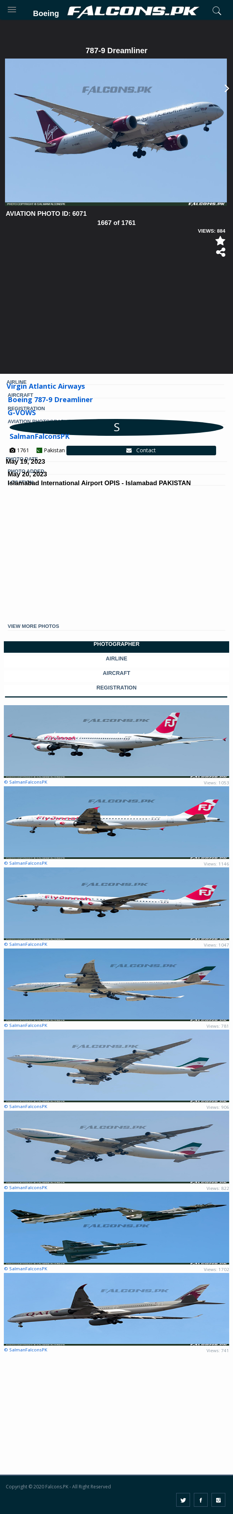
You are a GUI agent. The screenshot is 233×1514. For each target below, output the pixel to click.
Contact (141, 450)
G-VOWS (22, 412)
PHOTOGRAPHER (117, 644)
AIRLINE (116, 659)
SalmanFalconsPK (39, 436)
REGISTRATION (116, 688)
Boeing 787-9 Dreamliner (50, 399)
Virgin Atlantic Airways (46, 386)
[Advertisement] (116, 318)
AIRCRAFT (117, 673)
